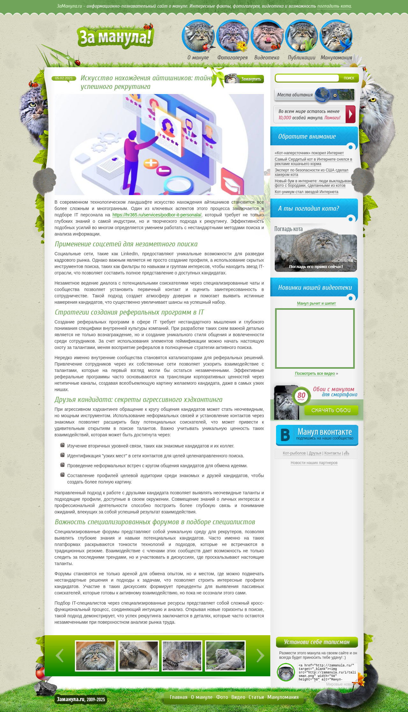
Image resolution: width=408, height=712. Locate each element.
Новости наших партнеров (314, 463)
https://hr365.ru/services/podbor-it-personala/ (157, 214)
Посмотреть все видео (315, 373)
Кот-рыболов (294, 453)
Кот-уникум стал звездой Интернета (306, 192)
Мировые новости (342, 684)
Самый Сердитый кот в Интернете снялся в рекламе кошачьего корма (313, 161)
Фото (222, 697)
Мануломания (283, 697)
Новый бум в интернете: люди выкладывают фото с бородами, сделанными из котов (314, 183)
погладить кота (334, 6)
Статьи (256, 697)
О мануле (202, 697)
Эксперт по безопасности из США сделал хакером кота (311, 172)
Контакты (332, 453)
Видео (238, 697)
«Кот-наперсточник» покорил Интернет (309, 153)
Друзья (315, 453)
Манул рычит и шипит (316, 303)
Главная (178, 697)
